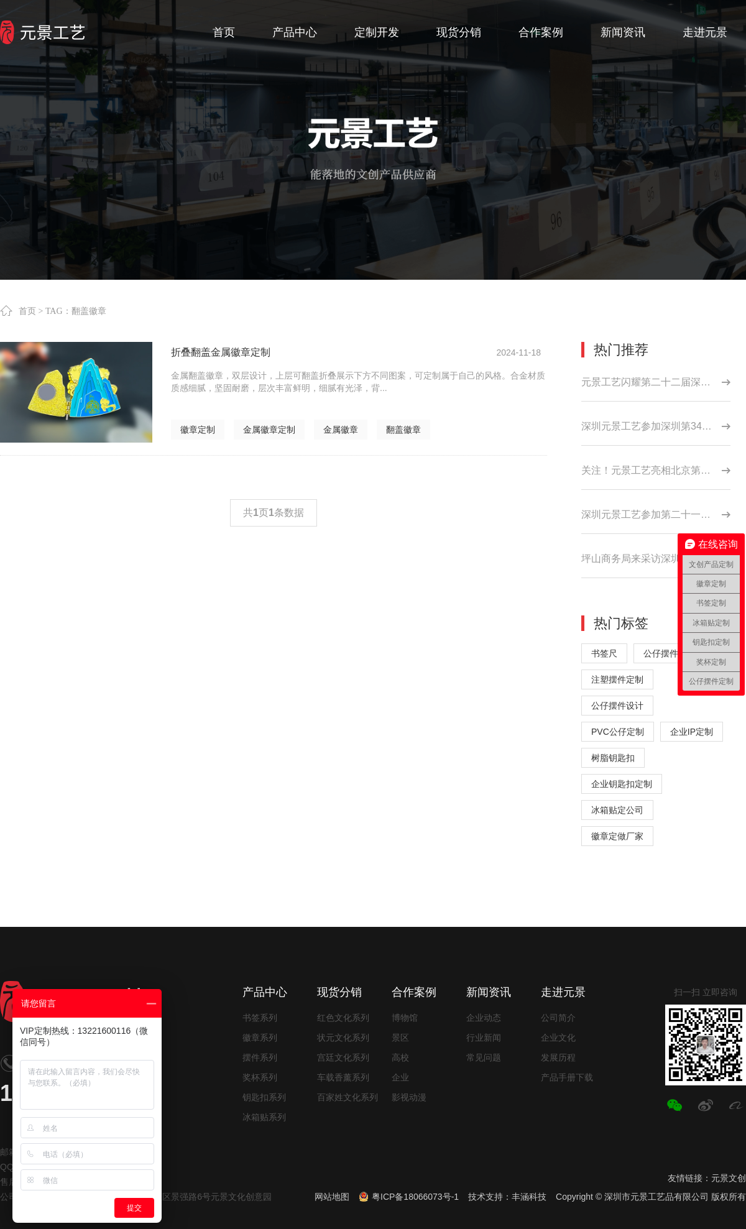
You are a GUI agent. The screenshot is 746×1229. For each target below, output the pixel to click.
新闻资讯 (488, 992)
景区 (400, 1038)
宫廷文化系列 (343, 1057)
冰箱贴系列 (264, 1117)
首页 (27, 310)
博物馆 (405, 1018)
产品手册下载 (567, 1077)
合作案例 (414, 992)
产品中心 (264, 992)
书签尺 (604, 653)
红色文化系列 (343, 1018)
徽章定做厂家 (617, 836)
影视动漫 (409, 1097)
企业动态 (483, 1018)
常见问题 (483, 1057)
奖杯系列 (259, 1077)
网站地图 (332, 1197)
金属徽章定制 (269, 430)
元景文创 (728, 1178)
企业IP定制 (691, 732)
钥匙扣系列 (264, 1097)
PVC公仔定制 (617, 732)
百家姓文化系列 (347, 1097)
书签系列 (259, 1018)
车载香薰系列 (343, 1077)
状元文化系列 (343, 1038)
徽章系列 (259, 1038)
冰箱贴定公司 (617, 810)
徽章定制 (197, 430)
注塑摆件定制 (617, 679)
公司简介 (558, 1018)
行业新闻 (483, 1038)
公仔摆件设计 (617, 706)
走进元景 (563, 992)
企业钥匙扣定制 (621, 784)
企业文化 (558, 1038)
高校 (400, 1057)
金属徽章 (340, 430)
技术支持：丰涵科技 (507, 1197)
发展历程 (558, 1057)
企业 (400, 1077)
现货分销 (339, 992)
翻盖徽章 (403, 430)
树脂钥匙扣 (613, 758)
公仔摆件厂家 (669, 653)
